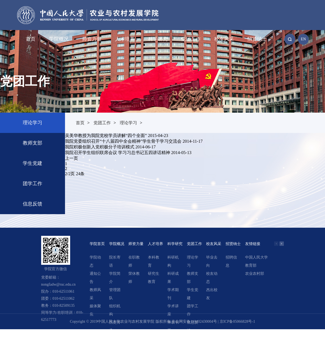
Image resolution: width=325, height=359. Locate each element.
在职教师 (134, 261)
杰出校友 (211, 294)
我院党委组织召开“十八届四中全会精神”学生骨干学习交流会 (123, 141)
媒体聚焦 (95, 310)
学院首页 (97, 244)
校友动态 (211, 278)
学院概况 (59, 39)
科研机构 (173, 261)
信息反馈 (32, 204)
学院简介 (115, 278)
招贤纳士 (257, 39)
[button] (282, 243)
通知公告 (95, 278)
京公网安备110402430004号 (194, 321)
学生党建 (32, 163)
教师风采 (95, 294)
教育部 (250, 265)
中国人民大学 (256, 257)
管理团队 (115, 294)
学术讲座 (173, 310)
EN (303, 39)
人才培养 (125, 39)
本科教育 (153, 261)
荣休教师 (134, 278)
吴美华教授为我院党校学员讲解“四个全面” (106, 135)
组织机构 (115, 310)
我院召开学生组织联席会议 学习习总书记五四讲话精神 (117, 152)
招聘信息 (231, 261)
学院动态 (95, 261)
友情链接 (252, 244)
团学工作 (32, 183)
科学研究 (158, 39)
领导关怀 (115, 343)
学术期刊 (173, 294)
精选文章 (173, 343)
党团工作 (191, 39)
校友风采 (224, 39)
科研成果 (173, 278)
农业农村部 (254, 274)
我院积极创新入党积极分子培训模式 (99, 147)
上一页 (71, 158)
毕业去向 (211, 261)
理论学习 (32, 122)
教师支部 (32, 143)
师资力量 (92, 39)
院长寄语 (115, 261)
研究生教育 (153, 278)
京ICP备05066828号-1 (237, 321)
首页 (30, 39)
